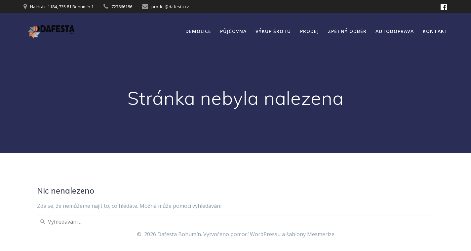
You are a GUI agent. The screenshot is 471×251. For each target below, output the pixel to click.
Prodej (309, 31)
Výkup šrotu (273, 31)
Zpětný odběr (347, 31)
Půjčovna (233, 31)
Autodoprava (394, 31)
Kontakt (435, 31)
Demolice (198, 31)
